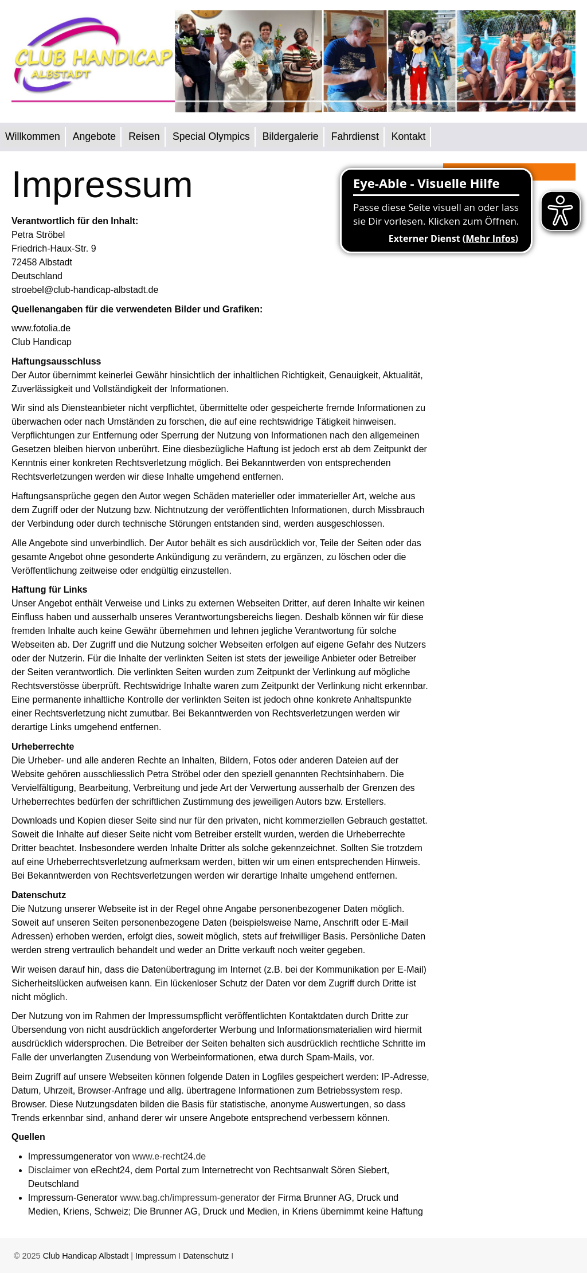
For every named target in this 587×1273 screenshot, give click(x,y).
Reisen (144, 136)
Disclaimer (49, 1170)
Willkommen (32, 136)
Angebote (94, 136)
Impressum (155, 1255)
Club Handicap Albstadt (86, 1255)
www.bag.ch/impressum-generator (190, 1198)
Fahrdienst (355, 136)
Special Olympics (211, 136)
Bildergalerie (291, 136)
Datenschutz (206, 1255)
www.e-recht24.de (169, 1156)
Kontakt (409, 136)
